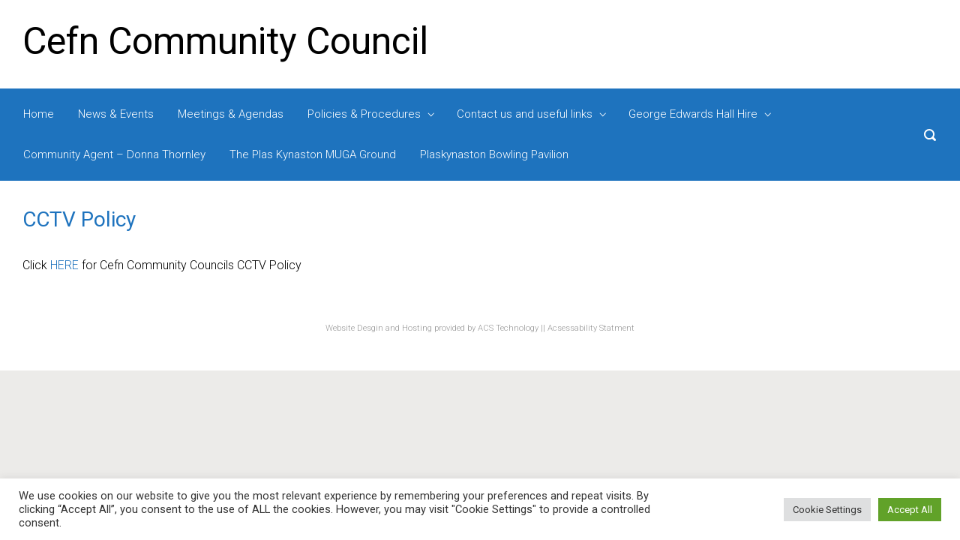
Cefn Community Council (225, 41)
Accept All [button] (909, 509)
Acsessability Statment (591, 328)
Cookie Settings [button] (827, 509)
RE (71, 265)
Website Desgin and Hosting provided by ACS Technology (433, 328)
